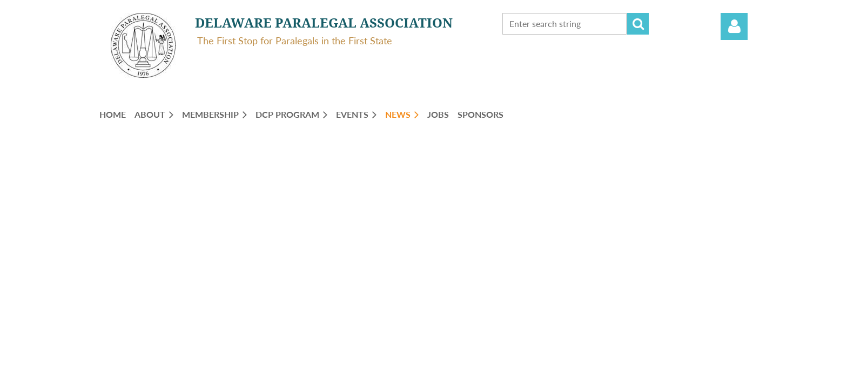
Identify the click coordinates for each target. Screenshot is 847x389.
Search (638, 24)
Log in (734, 26)
